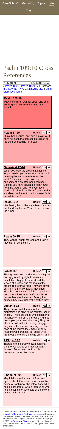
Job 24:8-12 (11, 305)
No (49, 132)
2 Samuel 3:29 (13, 375)
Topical (41, 3)
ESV (41, 88)
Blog (28, 10)
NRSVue (32, 88)
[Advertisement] (29, 39)
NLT (16, 88)
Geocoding (28, 3)
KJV (10, 88)
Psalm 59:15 (12, 236)
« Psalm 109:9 (11, 86)
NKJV (23, 88)
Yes (44, 132)
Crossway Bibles (20, 421)
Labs (51, 3)
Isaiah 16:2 (11, 201)
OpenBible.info (11, 3)
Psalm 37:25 (12, 132)
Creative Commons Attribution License (23, 414)
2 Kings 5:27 (12, 340)
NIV (5, 88)
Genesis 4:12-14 (14, 167)
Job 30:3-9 (10, 271)
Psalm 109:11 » (30, 86)
